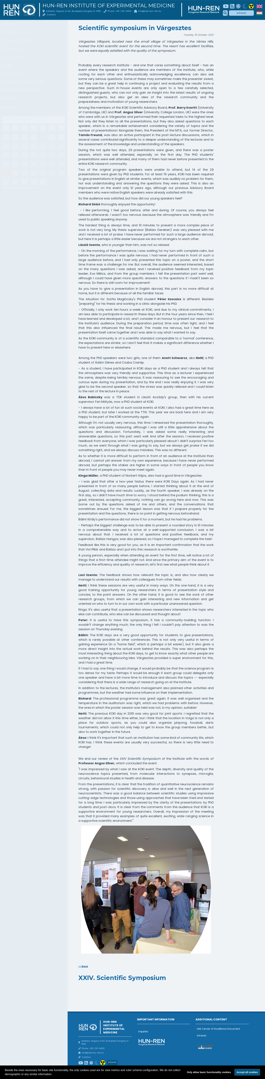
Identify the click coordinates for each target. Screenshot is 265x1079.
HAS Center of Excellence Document (218, 1028)
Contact (51, 14)
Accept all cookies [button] (247, 1072)
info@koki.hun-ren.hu (149, 11)
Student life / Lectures (23, 82)
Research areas (16, 32)
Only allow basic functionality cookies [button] (209, 1072)
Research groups (18, 40)
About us (11, 24)
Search (9, 107)
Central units (15, 49)
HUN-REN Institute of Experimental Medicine (109, 5)
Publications (14, 57)
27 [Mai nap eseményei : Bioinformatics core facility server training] (43, 137)
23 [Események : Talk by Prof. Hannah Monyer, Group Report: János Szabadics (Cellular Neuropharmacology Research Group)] (6, 173)
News (7, 65)
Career (9, 98)
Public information (20, 90)
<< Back (83, 966)
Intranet (241, 13)
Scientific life (15, 73)
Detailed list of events (20, 187)
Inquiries (143, 1031)
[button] (53, 1074)
